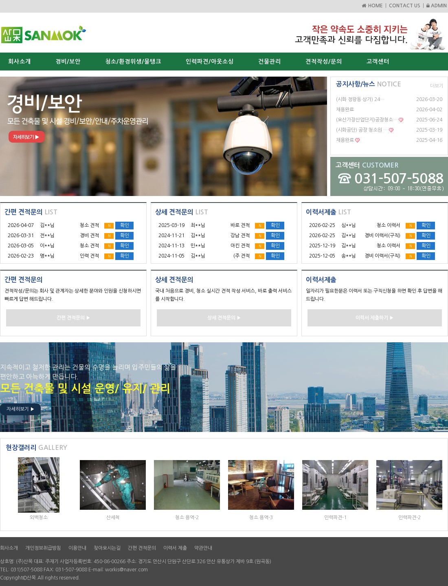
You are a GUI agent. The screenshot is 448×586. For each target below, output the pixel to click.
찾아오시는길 (107, 548)
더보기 (437, 86)
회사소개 (9, 548)
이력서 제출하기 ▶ (375, 317)
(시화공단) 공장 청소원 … (362, 130)
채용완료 (345, 109)
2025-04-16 (429, 140)
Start (160, 204)
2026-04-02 (429, 109)
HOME (372, 5)
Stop (167, 204)
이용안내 (77, 548)
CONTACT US (404, 5)
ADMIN (436, 5)
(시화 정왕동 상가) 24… (360, 99)
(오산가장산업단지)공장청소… (366, 119)
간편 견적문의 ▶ (73, 317)
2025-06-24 (429, 119)
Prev (10, 136)
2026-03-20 (429, 99)
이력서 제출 (175, 548)
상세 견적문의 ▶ (224, 317)
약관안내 (203, 548)
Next (316, 136)
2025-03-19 (429, 130)
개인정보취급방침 (43, 548)
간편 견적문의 (142, 548)
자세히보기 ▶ (21, 409)
